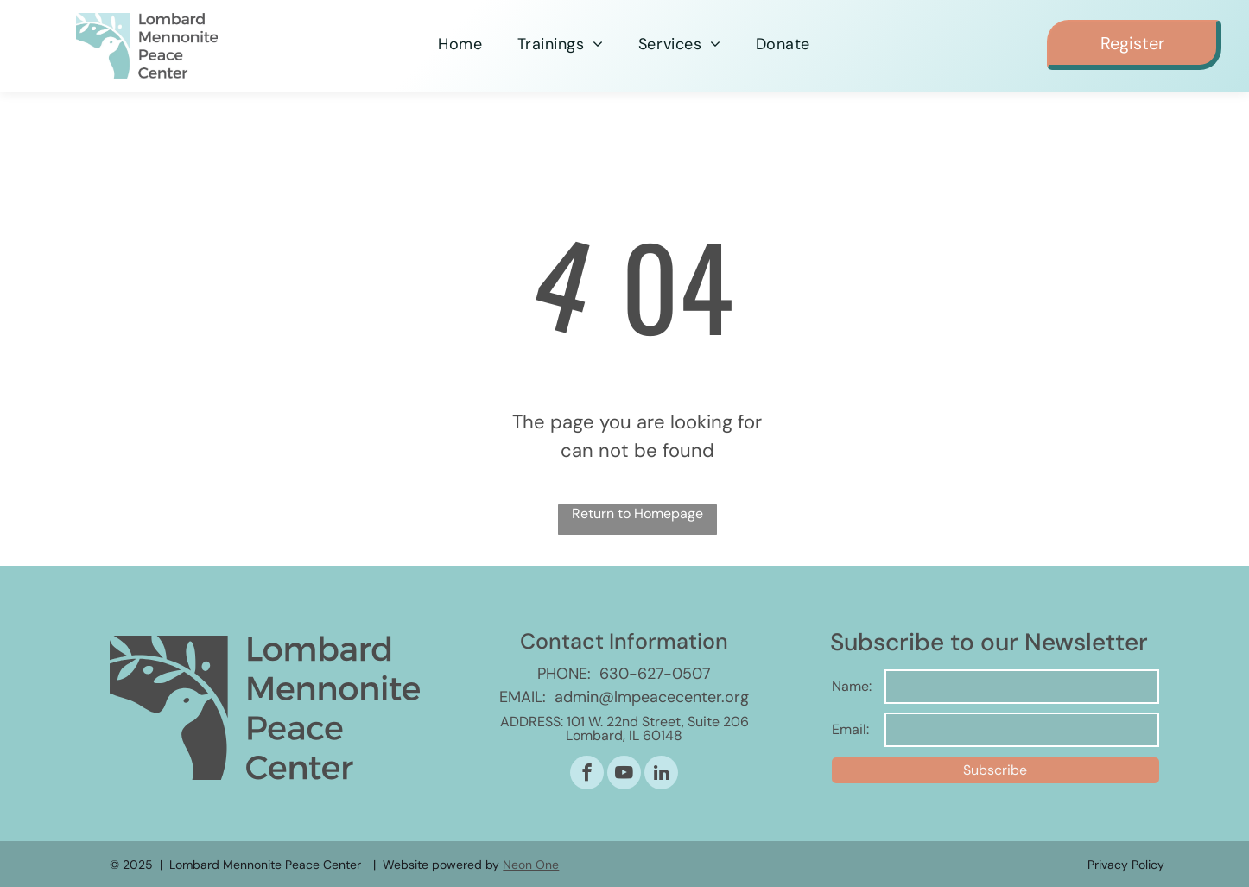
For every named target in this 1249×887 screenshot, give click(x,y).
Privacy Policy (1125, 864)
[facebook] (587, 775)
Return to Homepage (637, 513)
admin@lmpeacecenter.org (652, 697)
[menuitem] (460, 44)
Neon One (531, 864)
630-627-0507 (655, 673)
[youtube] (624, 775)
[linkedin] (661, 775)
